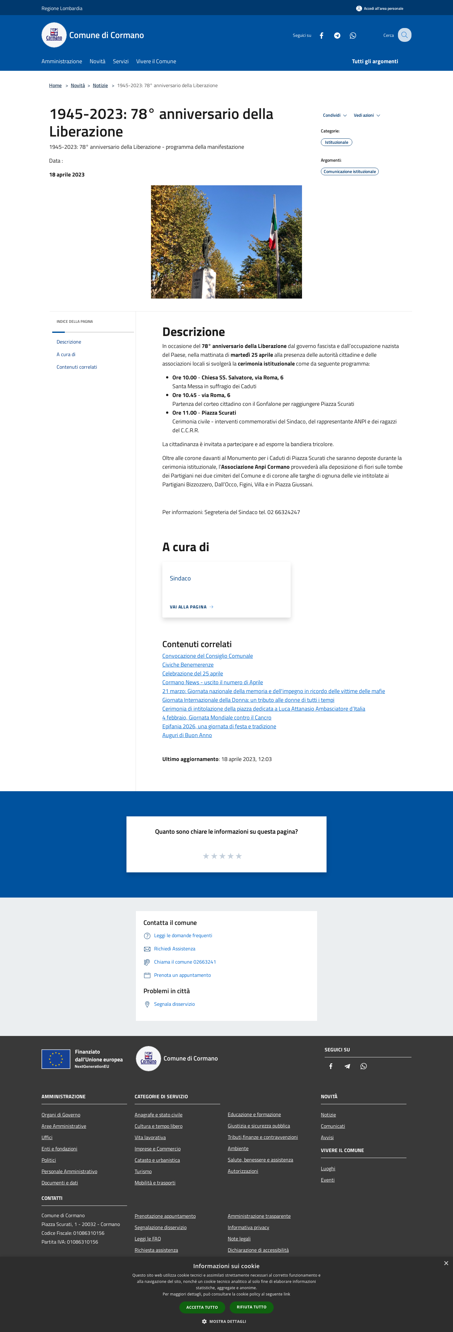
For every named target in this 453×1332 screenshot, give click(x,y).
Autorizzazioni (243, 1171)
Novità (78, 85)
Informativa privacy (248, 1227)
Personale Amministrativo (69, 1171)
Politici (49, 1160)
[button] (226, 1321)
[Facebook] (316, 35)
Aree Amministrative (64, 1126)
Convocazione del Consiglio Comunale (207, 656)
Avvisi (327, 1137)
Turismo (143, 1171)
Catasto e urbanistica (157, 1160)
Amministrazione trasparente (259, 1216)
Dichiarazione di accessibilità (258, 1250)
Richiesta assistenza (156, 1250)
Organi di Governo (61, 1114)
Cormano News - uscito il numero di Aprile (212, 682)
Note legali (239, 1238)
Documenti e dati (60, 1182)
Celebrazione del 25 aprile (192, 673)
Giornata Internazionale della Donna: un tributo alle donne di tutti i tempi (248, 700)
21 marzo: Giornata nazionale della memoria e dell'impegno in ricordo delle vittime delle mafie (273, 691)
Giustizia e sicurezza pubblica (259, 1125)
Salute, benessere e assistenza (260, 1159)
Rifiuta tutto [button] (252, 1307)
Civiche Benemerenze (188, 664)
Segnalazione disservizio (161, 1227)
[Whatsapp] (348, 35)
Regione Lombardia (62, 8)
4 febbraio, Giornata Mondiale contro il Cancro (216, 717)
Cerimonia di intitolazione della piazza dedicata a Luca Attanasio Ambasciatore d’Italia (263, 708)
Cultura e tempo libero (158, 1126)
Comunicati (333, 1126)
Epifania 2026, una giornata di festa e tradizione (219, 726)
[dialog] (226, 1294)
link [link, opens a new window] (287, 1294)
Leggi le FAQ (148, 1238)
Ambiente (238, 1148)
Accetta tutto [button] (202, 1307)
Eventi (328, 1180)
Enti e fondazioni (59, 1148)
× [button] (446, 1263)
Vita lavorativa (150, 1137)
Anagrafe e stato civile (158, 1114)
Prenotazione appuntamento (165, 1216)
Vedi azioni (368, 115)
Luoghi (328, 1168)
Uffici (47, 1137)
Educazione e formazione (254, 1114)
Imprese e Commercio (158, 1148)
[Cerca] (403, 34)
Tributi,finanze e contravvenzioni (263, 1137)
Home (55, 85)
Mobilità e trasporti (155, 1182)
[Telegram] (332, 35)
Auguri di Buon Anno (187, 735)
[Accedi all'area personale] (379, 8)
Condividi (336, 115)
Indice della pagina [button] (75, 321)
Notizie (100, 85)
